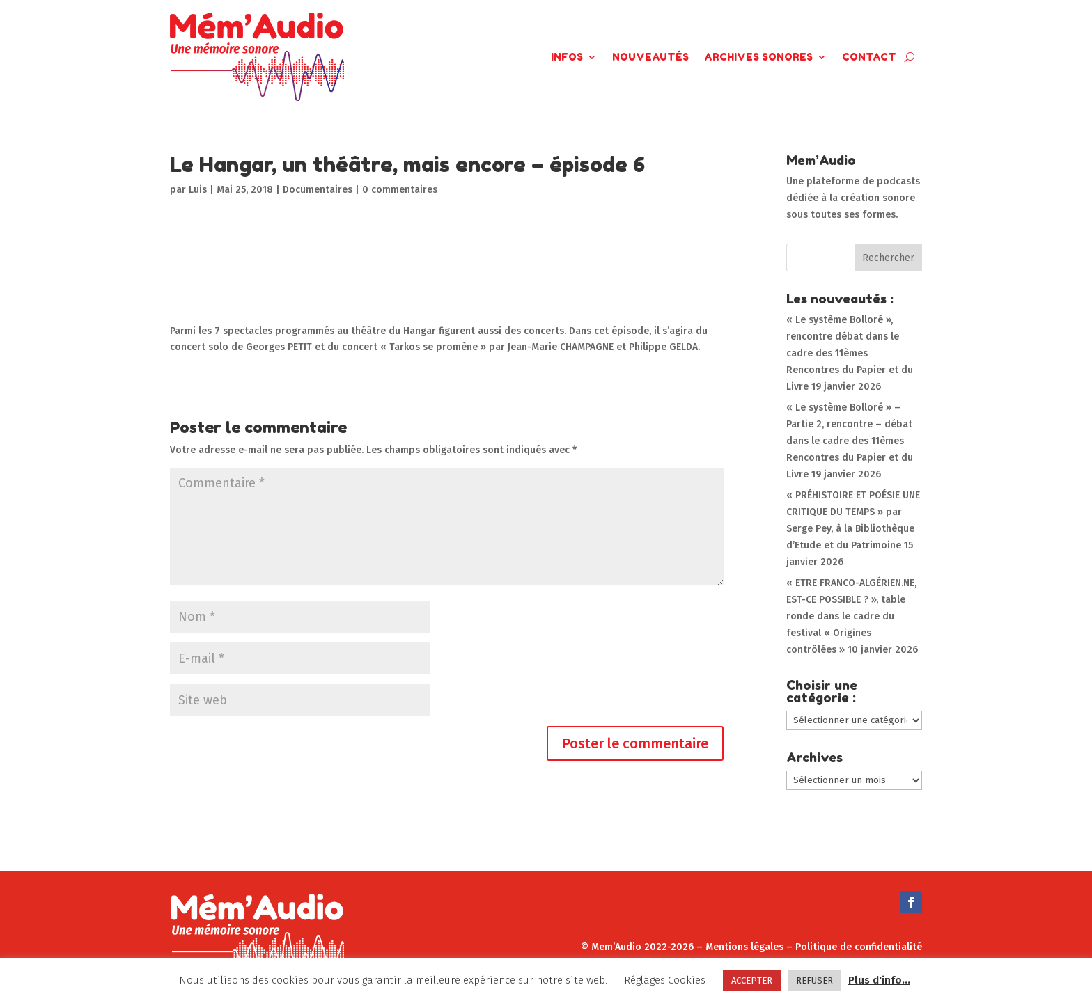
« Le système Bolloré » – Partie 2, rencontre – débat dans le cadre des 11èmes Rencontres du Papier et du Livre (849, 441)
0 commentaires (399, 190)
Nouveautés (650, 57)
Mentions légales (744, 947)
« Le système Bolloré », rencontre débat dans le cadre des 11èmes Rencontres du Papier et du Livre (849, 353)
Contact (869, 57)
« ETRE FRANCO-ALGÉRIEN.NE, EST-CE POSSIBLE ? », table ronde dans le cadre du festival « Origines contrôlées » (851, 616)
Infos (567, 57)
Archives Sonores (758, 57)
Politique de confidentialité (858, 947)
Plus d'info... (879, 980)
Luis (198, 190)
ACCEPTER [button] (751, 980)
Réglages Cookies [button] (664, 980)
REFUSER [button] (814, 980)
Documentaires (317, 190)
